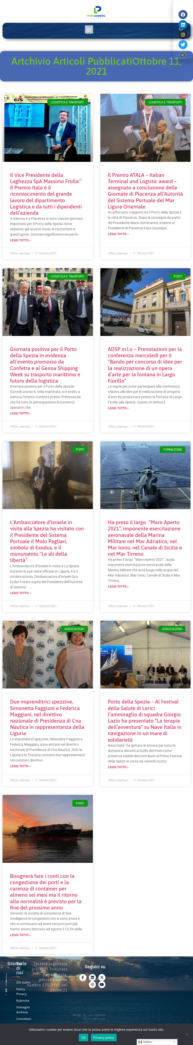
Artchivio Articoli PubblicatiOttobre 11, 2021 (96, 66)
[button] (89, 29)
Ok (83, 1037)
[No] (186, 1034)
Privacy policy (103, 1037)
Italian (145, 1042)
